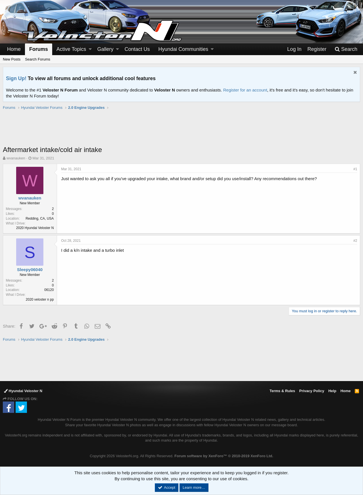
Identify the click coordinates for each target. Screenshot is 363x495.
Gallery (105, 49)
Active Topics (71, 49)
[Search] (346, 49)
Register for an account (245, 90)
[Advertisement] (181, 130)
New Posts (11, 59)
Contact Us (137, 49)
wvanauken (16, 158)
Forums (38, 49)
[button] (90, 49)
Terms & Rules (282, 391)
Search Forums (37, 59)
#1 (355, 169)
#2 (355, 241)
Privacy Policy (311, 391)
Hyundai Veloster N (23, 391)
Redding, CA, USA (40, 219)
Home (14, 49)
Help (332, 391)
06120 (49, 290)
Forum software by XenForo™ (223, 456)
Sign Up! (16, 78)
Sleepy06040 (30, 269)
